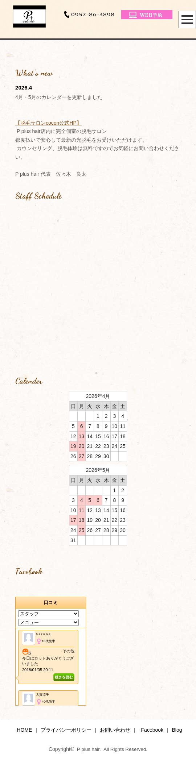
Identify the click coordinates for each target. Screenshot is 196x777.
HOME (24, 730)
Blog (177, 730)
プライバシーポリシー (66, 730)
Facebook (152, 730)
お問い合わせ (115, 730)
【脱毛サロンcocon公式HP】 (48, 123)
